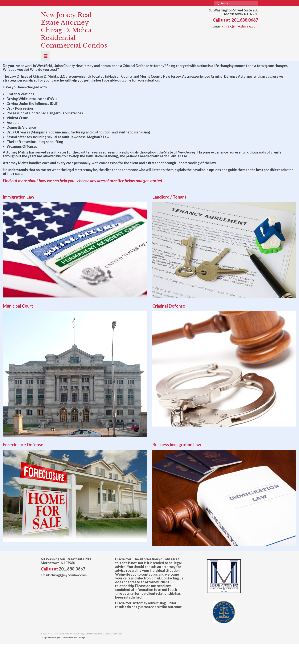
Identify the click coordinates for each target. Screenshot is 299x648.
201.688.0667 (244, 20)
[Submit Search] (216, 3)
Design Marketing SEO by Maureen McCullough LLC (65, 637)
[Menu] (45, 56)
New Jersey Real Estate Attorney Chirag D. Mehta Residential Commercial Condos (74, 30)
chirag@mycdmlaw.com (240, 26)
